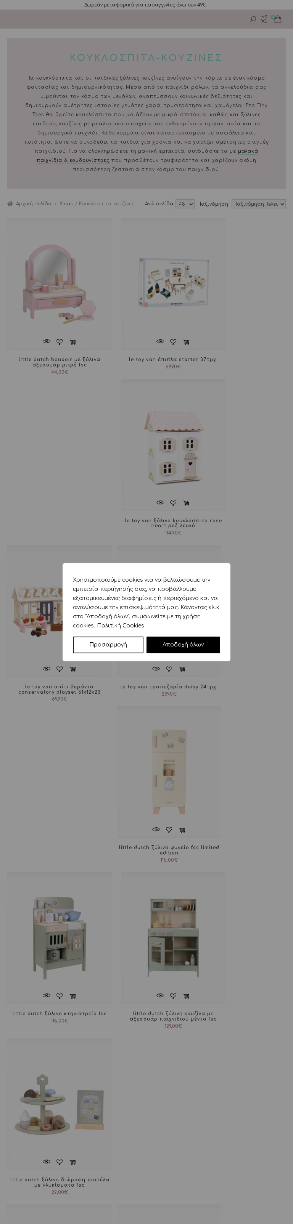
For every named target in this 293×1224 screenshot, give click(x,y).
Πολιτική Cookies (120, 626)
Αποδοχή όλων (183, 645)
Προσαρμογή (108, 645)
